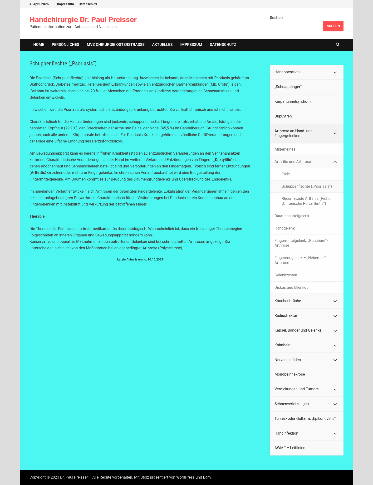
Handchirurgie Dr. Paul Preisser (83, 19)
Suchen (276, 17)
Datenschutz (88, 4)
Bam (207, 477)
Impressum (65, 4)
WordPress (185, 477)
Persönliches (65, 44)
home (38, 44)
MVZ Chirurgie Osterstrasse (116, 44)
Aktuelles (162, 44)
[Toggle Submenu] (335, 72)
